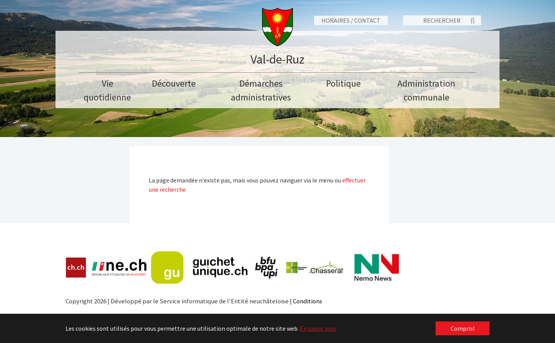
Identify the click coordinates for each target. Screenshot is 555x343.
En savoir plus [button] (318, 328)
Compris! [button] (462, 328)
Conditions (307, 301)
